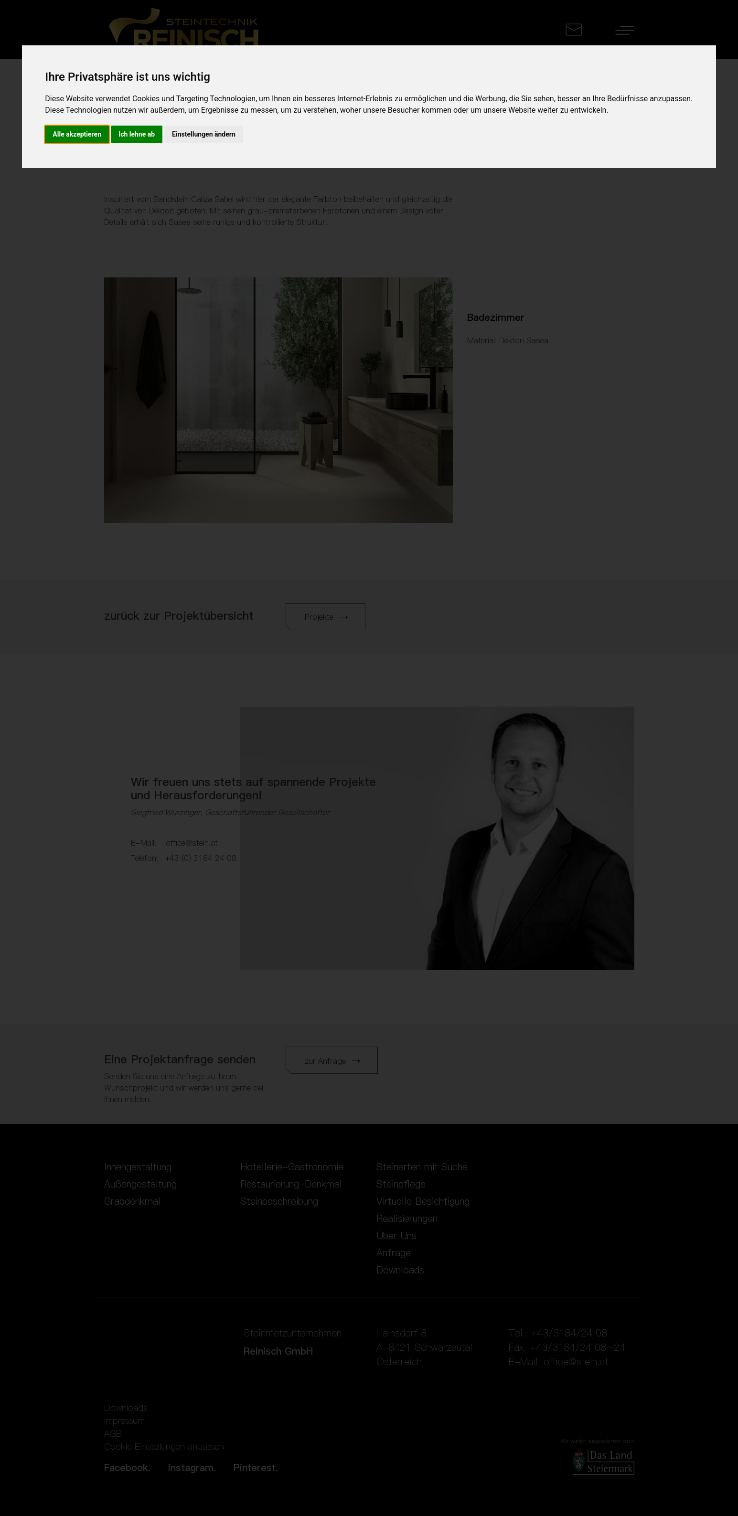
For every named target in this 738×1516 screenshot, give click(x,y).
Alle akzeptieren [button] (77, 134)
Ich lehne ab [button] (136, 134)
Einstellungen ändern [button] (203, 134)
